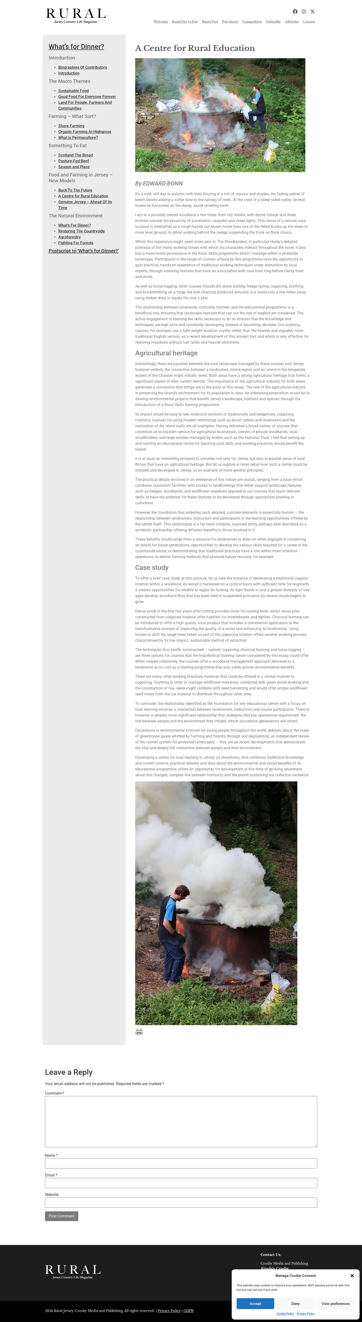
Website (52, 1195)
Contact (309, 21)
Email (51, 1175)
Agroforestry (69, 237)
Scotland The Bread (75, 155)
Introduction (68, 73)
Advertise (292, 21)
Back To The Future (75, 190)
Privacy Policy (306, 1313)
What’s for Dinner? (76, 47)
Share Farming (71, 126)
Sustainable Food (73, 90)
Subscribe (273, 21)
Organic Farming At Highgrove (84, 131)
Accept (255, 1304)
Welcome (160, 21)
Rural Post (210, 21)
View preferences (336, 1304)
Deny (295, 1304)
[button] (352, 1275)
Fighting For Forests (75, 243)
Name (51, 1155)
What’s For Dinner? (74, 225)
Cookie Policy (285, 1313)
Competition (252, 21)
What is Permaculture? (78, 137)
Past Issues (230, 21)
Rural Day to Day (185, 21)
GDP (187, 1311)
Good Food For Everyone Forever (87, 96)
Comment (54, 1093)
